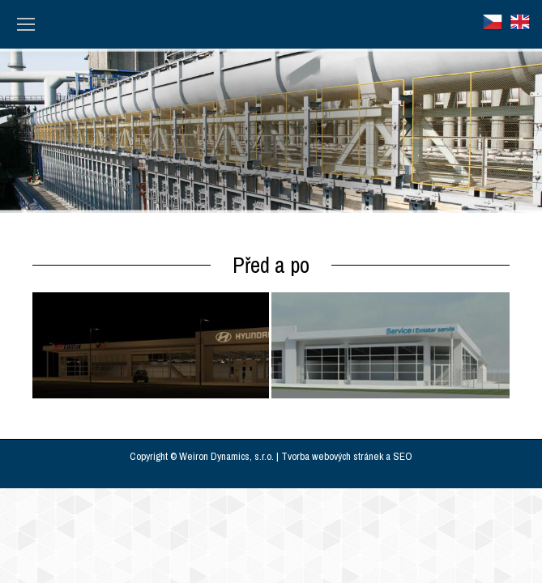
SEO (402, 456)
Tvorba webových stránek (332, 456)
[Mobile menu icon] (26, 24)
